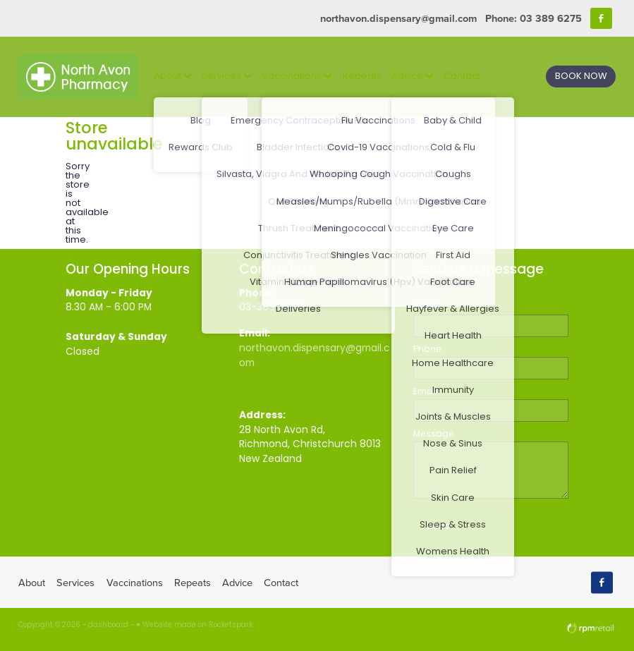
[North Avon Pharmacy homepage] (78, 77)
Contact (462, 76)
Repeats (362, 76)
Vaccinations (297, 76)
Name (427, 307)
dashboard (108, 625)
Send (439, 526)
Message (433, 434)
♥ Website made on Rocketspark (194, 625)
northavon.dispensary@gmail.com (398, 18)
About (173, 76)
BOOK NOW (581, 76)
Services (227, 76)
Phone (427, 350)
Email (425, 392)
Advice (412, 76)
